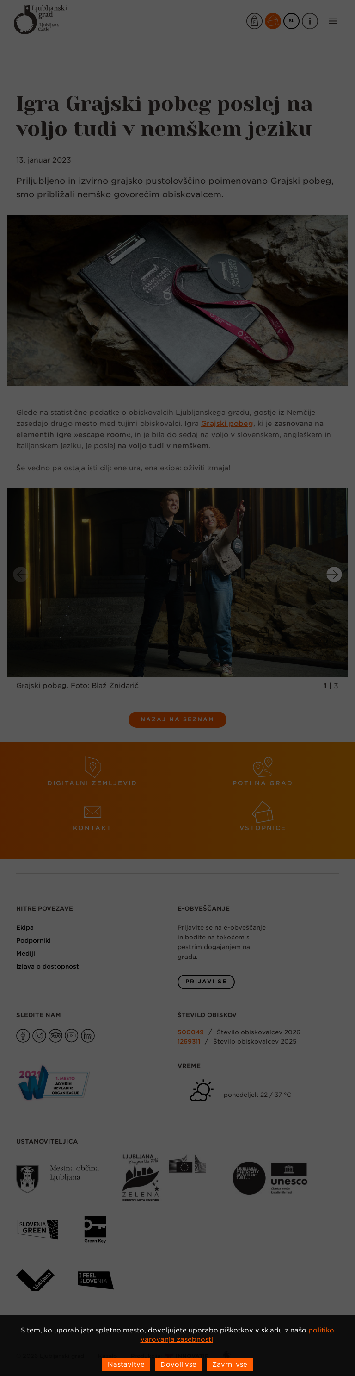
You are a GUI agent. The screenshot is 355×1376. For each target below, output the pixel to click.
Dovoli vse (178, 1364)
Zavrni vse (229, 1364)
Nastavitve (126, 1364)
